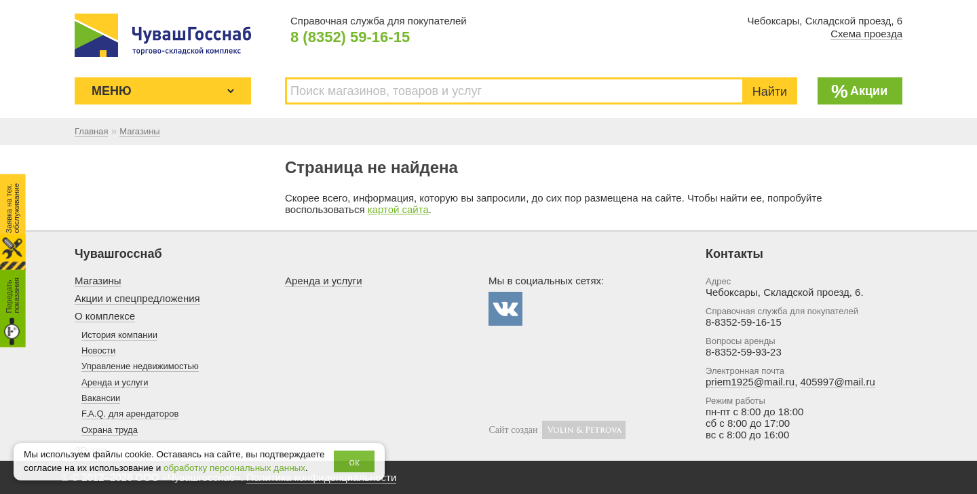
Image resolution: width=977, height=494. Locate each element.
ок (354, 462)
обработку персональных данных (234, 468)
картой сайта (398, 209)
